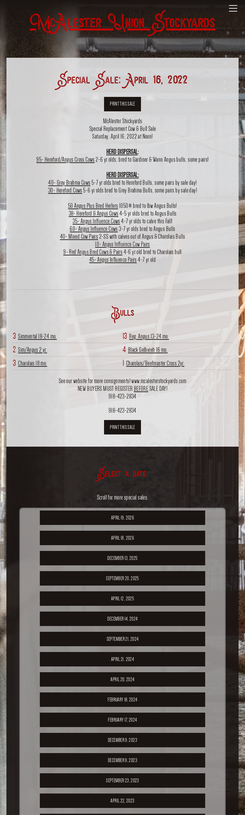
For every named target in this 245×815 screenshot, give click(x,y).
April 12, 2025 (122, 599)
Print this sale (122, 104)
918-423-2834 (122, 410)
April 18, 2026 (122, 538)
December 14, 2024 (122, 619)
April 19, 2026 (122, 518)
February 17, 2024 (122, 720)
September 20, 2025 (122, 578)
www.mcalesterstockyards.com (158, 380)
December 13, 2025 (122, 558)
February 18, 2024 (122, 700)
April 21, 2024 (122, 659)
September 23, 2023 (122, 780)
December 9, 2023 (122, 740)
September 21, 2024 (122, 639)
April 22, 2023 (122, 801)
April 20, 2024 (122, 679)
